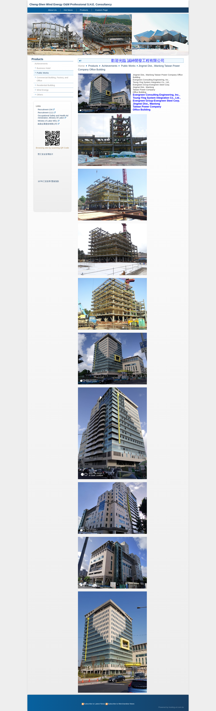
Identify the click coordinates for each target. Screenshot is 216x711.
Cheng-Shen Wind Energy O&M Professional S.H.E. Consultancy (70, 4)
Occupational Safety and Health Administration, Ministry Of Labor (53, 117)
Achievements (41, 63)
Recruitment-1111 (45, 113)
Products (93, 65)
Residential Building (46, 85)
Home (81, 65)
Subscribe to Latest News (94, 704)
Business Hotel (44, 68)
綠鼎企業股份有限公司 (47, 124)
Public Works (43, 73)
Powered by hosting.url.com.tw (171, 707)
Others (40, 94)
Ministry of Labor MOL (47, 121)
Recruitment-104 (45, 110)
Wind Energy (43, 90)
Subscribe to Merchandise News (121, 704)
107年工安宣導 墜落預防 (48, 181)
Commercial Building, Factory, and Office (52, 79)
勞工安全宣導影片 (45, 154)
